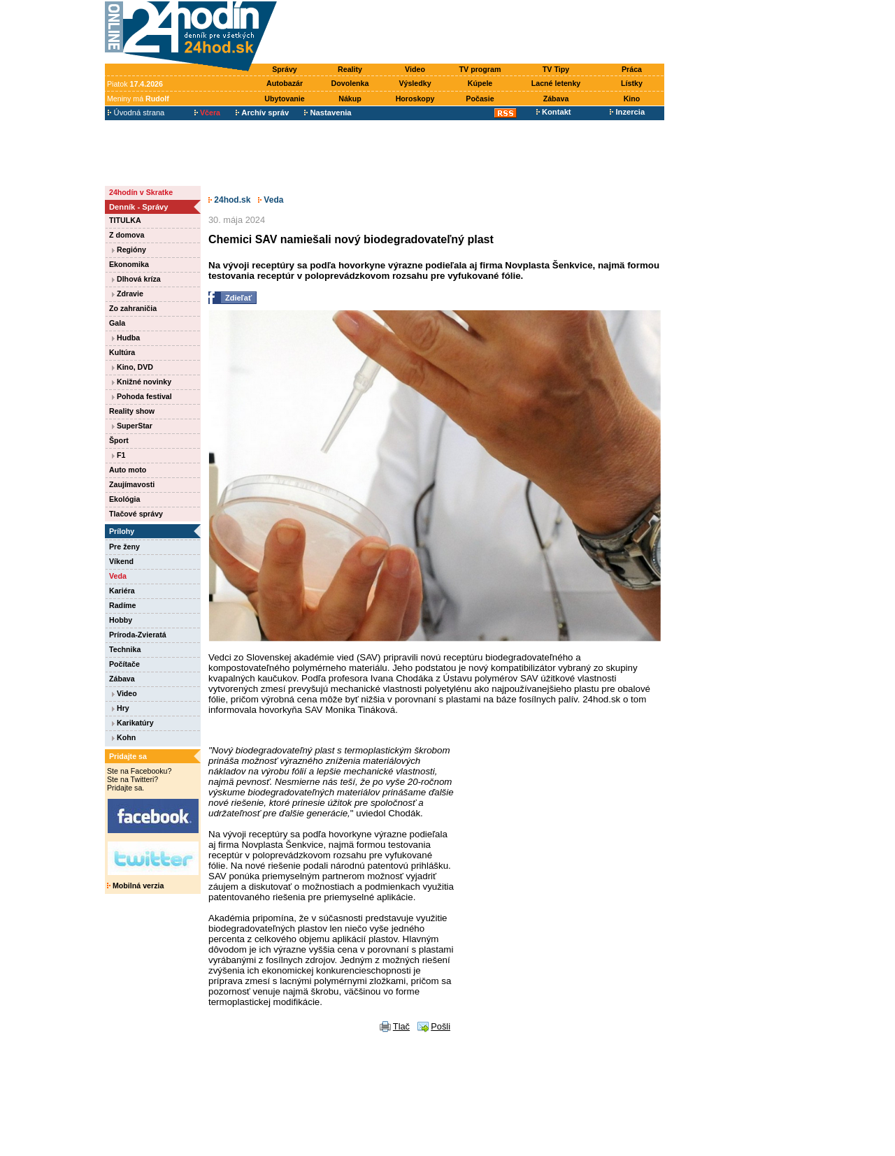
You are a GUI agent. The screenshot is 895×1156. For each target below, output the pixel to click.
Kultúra (122, 352)
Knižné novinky (141, 381)
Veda (118, 576)
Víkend (121, 561)
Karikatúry (133, 722)
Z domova (126, 235)
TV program (480, 69)
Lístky (632, 83)
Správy (284, 69)
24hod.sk (229, 200)
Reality (350, 69)
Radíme (122, 605)
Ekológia (124, 499)
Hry (120, 708)
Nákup (349, 98)
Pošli (440, 1026)
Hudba (126, 337)
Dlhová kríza (136, 279)
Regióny (129, 249)
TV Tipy (556, 69)
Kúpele (480, 83)
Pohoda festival (142, 396)
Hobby (120, 620)
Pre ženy (124, 546)
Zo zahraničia (133, 308)
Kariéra (122, 590)
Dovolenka (350, 83)
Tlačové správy (136, 514)
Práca (632, 69)
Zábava (556, 98)
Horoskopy (415, 98)
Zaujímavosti (132, 484)
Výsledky (415, 83)
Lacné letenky (555, 83)
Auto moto (127, 469)
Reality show (132, 411)
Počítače (124, 664)
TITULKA (125, 220)
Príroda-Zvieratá (137, 634)
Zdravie (127, 293)
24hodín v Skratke (141, 192)
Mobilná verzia (135, 885)
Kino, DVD (132, 367)
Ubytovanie (284, 98)
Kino (632, 98)
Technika (125, 649)
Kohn (124, 737)
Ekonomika (129, 264)
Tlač (401, 1026)
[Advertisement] (474, 33)
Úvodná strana (136, 112)
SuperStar (132, 425)
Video (415, 69)
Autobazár (284, 83)
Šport (119, 440)
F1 (118, 455)
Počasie (480, 98)
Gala (117, 323)
